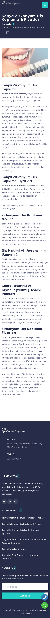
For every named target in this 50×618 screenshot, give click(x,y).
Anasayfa (6, 24)
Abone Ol (25, 595)
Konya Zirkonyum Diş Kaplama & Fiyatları (23, 27)
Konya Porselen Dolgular (14, 548)
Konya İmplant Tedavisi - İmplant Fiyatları (23, 517)
